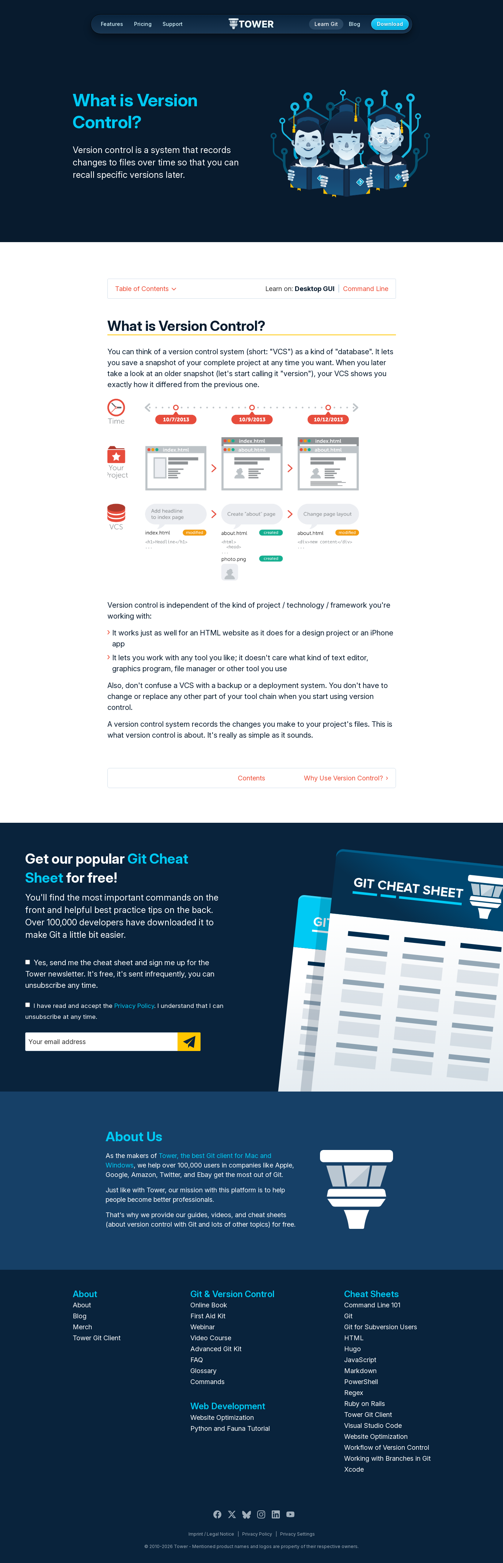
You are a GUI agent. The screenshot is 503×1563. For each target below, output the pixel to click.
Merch (82, 1327)
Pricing (143, 24)
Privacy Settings (297, 1534)
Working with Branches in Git (387, 1458)
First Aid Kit (207, 1316)
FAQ (196, 1360)
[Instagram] (261, 1518)
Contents (251, 778)
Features (112, 24)
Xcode (354, 1469)
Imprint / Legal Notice (211, 1534)
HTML (353, 1338)
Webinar (202, 1327)
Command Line (365, 289)
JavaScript (360, 1360)
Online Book (208, 1305)
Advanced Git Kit (215, 1349)
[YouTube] (290, 1518)
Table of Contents (142, 289)
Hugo (352, 1349)
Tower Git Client (97, 1338)
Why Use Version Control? (343, 778)
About (82, 1305)
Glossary (203, 1371)
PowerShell (361, 1382)
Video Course (210, 1338)
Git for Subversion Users (380, 1327)
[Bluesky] (246, 1518)
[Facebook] (217, 1518)
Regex (353, 1392)
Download (390, 24)
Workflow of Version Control (386, 1447)
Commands (207, 1382)
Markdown (360, 1371)
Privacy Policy (134, 1005)
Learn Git (326, 24)
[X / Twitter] (232, 1518)
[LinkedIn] (276, 1518)
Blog (354, 24)
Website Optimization (222, 1417)
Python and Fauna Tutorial (230, 1428)
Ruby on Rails (364, 1403)
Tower (251, 24)
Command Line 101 (372, 1305)
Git (348, 1316)
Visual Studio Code (373, 1425)
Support (173, 24)
